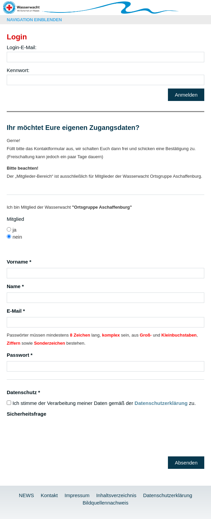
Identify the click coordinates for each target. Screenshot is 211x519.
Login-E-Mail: (21, 47)
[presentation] (58, 433)
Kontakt (49, 495)
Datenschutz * (23, 392)
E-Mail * (16, 311)
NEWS (26, 495)
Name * (15, 286)
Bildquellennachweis (106, 503)
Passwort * (20, 355)
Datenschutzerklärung (161, 403)
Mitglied (15, 219)
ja (11, 230)
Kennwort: (18, 70)
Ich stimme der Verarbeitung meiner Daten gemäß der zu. (101, 403)
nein (14, 237)
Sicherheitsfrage (26, 414)
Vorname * (19, 262)
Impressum (77, 495)
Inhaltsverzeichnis (116, 495)
